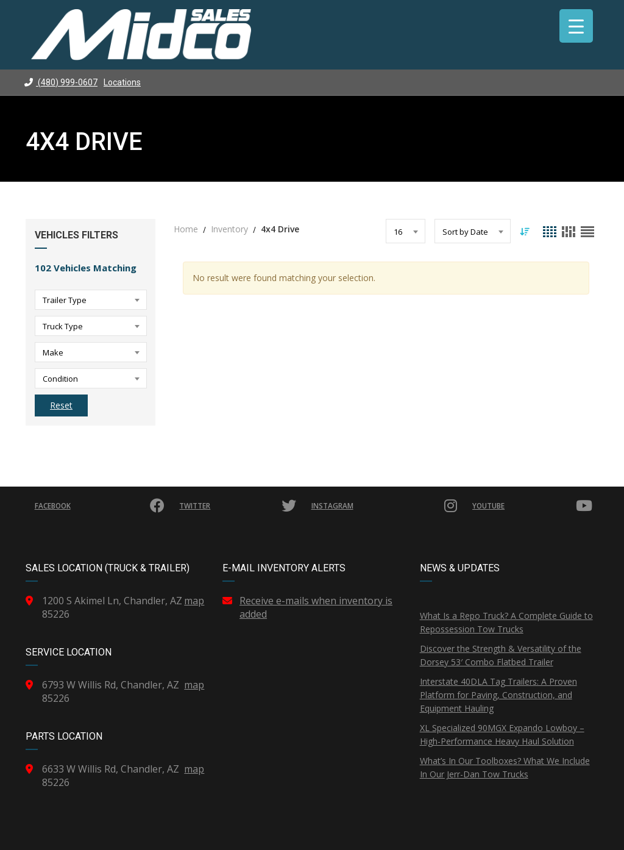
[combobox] (91, 300)
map (194, 600)
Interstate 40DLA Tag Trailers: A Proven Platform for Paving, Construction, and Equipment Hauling (498, 695)
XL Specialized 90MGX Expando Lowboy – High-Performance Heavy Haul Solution (502, 734)
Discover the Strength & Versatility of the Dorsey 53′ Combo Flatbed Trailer (500, 655)
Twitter (239, 505)
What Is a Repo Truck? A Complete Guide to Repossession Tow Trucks (506, 622)
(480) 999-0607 (61, 82)
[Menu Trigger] (576, 26)
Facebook (100, 505)
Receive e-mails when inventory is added (315, 607)
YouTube (532, 505)
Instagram (384, 505)
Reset (61, 405)
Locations (122, 82)
